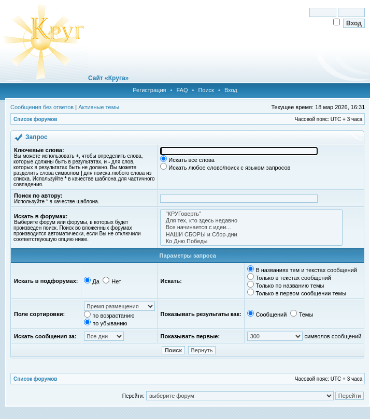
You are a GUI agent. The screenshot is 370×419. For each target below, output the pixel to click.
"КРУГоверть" (251, 214)
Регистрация (149, 90)
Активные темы (98, 107)
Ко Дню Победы (251, 241)
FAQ (182, 90)
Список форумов (35, 119)
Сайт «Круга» (108, 78)
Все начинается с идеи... (251, 227)
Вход (230, 90)
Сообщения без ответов (42, 107)
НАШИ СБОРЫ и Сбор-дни (251, 234)
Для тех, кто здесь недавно (251, 220)
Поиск (206, 90)
